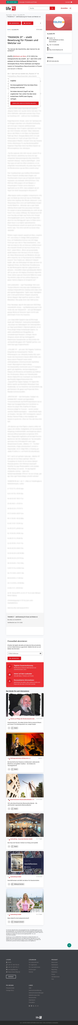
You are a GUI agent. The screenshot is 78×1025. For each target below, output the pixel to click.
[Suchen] (52, 8)
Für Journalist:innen (34, 967)
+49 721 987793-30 (13, 964)
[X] (35, 1006)
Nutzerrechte (32, 997)
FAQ (52, 979)
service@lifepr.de (32, 940)
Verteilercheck (55, 976)
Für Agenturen (33, 964)
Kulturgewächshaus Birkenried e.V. (20, 758)
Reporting (54, 969)
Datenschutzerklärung (35, 990)
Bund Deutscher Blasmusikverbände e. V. (22, 799)
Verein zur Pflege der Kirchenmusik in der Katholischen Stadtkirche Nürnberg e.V (34, 718)
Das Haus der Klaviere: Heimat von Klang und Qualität (23, 842)
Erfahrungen (32, 969)
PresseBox (32, 1002)
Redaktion (54, 972)
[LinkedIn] (31, 1006)
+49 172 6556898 (54, 45)
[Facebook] (29, 1006)
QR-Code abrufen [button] (54, 61)
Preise (53, 974)
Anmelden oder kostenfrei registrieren (25, 103)
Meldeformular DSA (34, 995)
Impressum (32, 1000)
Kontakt (27, 23)
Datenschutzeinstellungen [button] (36, 992)
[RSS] (33, 1006)
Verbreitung (54, 967)
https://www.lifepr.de (14, 972)
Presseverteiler (10, 988)
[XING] (37, 1006)
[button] (9, 728)
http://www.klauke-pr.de (56, 49)
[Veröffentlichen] (69, 945)
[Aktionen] (40, 23)
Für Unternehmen (34, 962)
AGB (30, 988)
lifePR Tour (12, 2)
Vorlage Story (10, 990)
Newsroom (54, 962)
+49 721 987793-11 (13, 967)
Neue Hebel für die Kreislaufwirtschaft (18, 918)
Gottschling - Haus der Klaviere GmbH (21, 839)
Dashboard (54, 964)
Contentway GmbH (15, 876)
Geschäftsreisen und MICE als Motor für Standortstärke (23, 880)
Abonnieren (14, 23)
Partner (31, 972)
